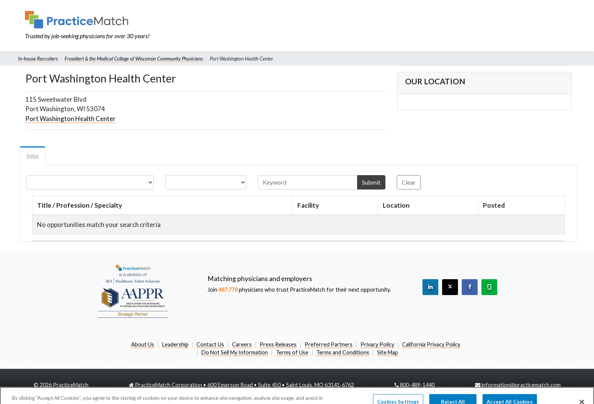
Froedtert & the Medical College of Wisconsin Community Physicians (134, 59)
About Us (142, 344)
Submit (371, 182)
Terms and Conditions (342, 352)
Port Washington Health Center (70, 119)
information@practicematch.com (521, 385)
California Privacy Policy (431, 344)
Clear (409, 182)
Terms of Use (292, 352)
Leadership (175, 344)
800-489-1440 (417, 385)
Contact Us (210, 344)
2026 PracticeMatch (64, 385)
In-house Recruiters (38, 59)
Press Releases (278, 344)
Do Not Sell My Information (234, 352)
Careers (242, 344)
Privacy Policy (377, 344)
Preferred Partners (329, 344)
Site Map (387, 352)
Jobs (32, 156)
